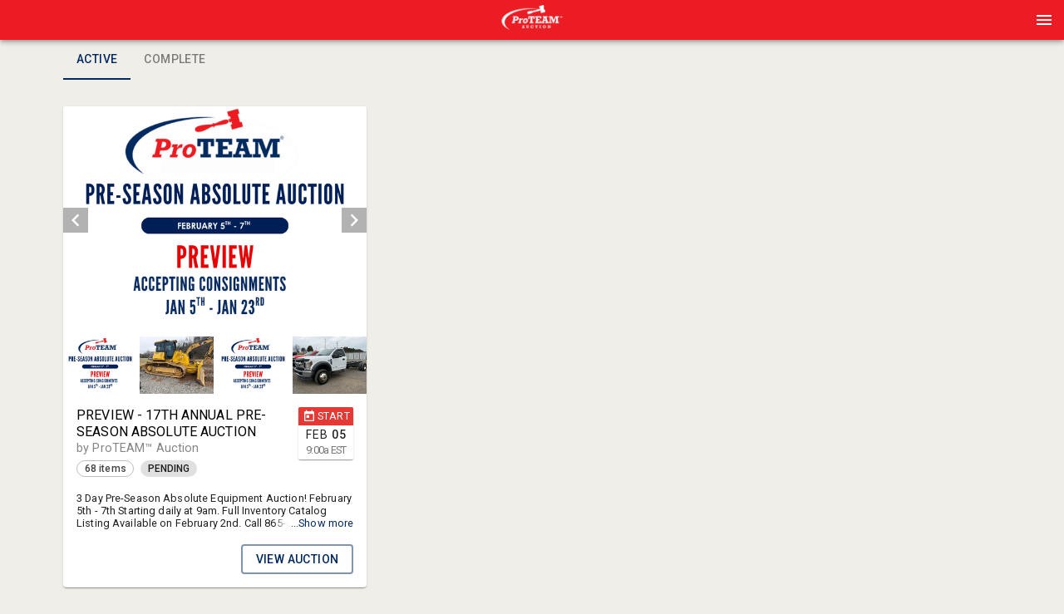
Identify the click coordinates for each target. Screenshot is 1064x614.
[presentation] (532, 20)
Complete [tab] (175, 60)
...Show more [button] (322, 523)
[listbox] (215, 220)
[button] (532, 25)
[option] (215, 220)
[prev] (75, 220)
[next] (354, 220)
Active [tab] (97, 60)
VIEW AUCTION (297, 559)
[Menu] (1044, 20)
